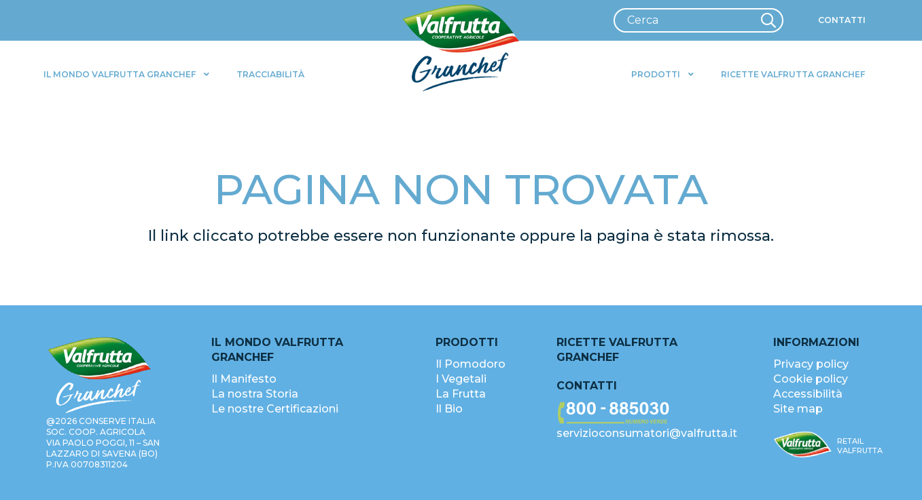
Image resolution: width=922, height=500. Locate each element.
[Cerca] (698, 20)
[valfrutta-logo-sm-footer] (803, 444)
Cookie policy (810, 378)
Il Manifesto (244, 378)
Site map (798, 408)
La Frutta (461, 393)
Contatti (586, 385)
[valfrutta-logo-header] (461, 48)
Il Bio (449, 408)
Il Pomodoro (471, 364)
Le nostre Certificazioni (274, 408)
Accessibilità (808, 393)
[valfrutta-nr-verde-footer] (648, 413)
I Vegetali (461, 378)
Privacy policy (811, 364)
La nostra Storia (254, 393)
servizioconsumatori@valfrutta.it (646, 433)
